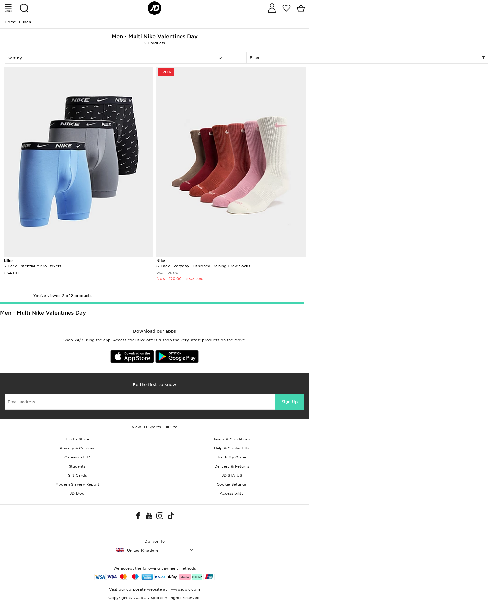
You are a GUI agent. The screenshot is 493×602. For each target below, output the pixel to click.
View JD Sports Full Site (154, 427)
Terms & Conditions (231, 439)
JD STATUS (232, 475)
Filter (367, 58)
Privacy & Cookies (77, 448)
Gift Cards (77, 475)
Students (77, 466)
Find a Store (77, 439)
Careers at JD (77, 457)
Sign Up (290, 401)
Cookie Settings (232, 484)
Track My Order (232, 457)
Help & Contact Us (231, 448)
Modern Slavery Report (77, 484)
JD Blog (77, 493)
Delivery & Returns (231, 466)
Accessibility (232, 493)
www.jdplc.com (185, 589)
